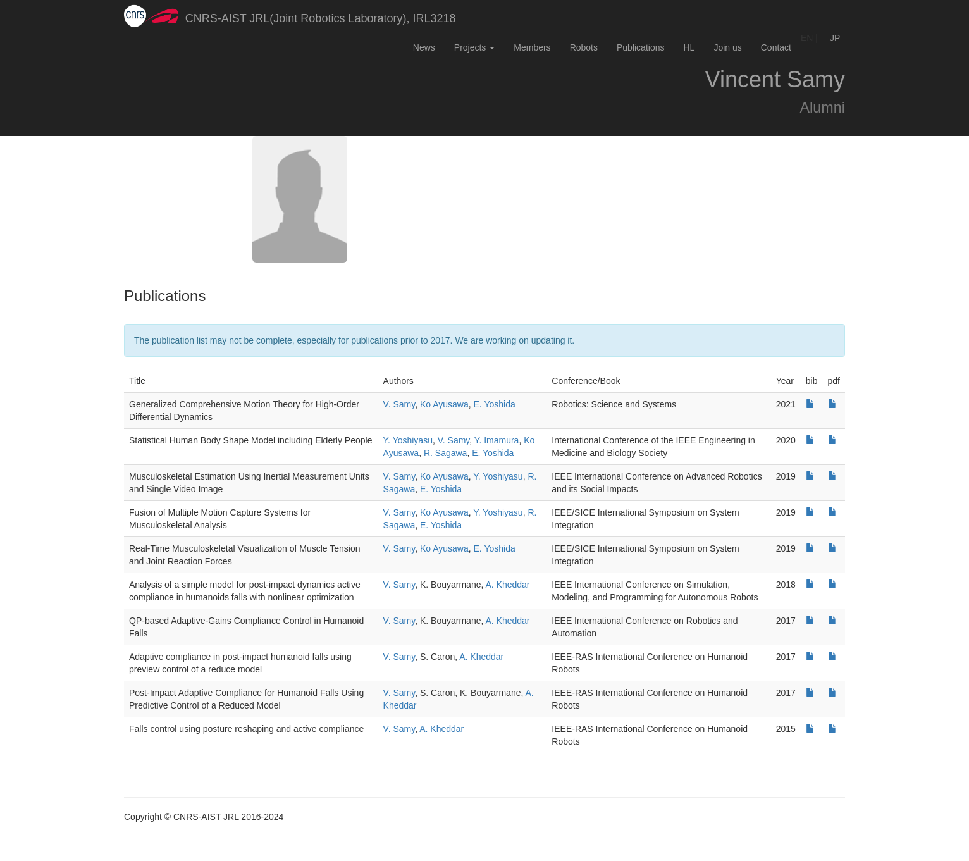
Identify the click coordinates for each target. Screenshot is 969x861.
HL (688, 47)
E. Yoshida (494, 404)
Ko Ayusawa (444, 404)
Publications (641, 47)
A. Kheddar (507, 584)
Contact (776, 47)
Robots (584, 47)
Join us (727, 47)
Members (532, 47)
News (424, 47)
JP (835, 38)
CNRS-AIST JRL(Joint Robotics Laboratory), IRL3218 (290, 15)
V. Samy (399, 404)
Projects (474, 47)
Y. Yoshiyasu (408, 440)
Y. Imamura (496, 440)
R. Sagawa (445, 453)
